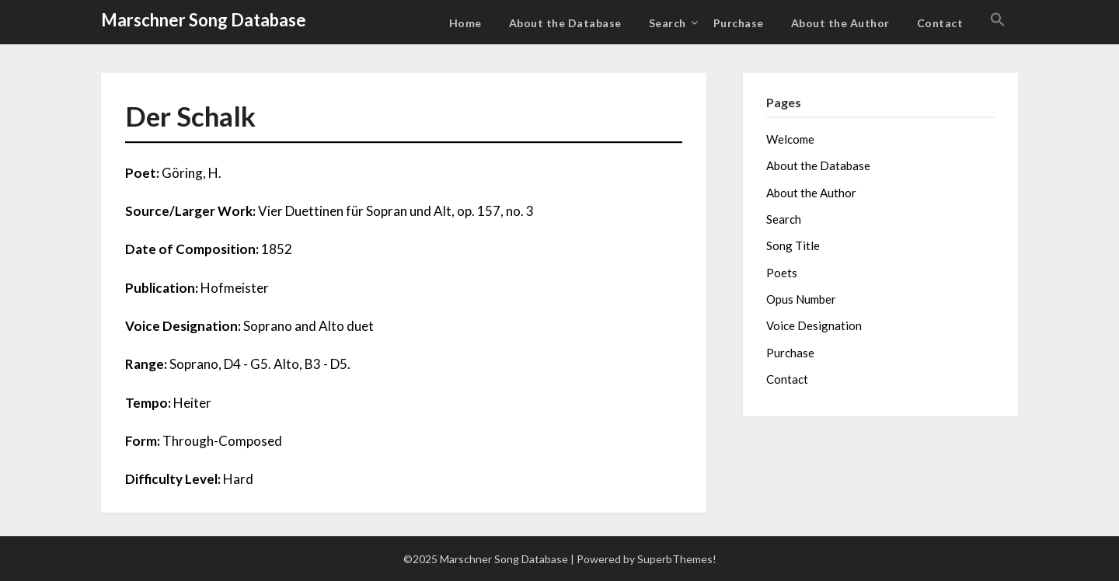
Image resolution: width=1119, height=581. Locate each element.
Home (465, 23)
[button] (998, 20)
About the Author (840, 23)
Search (667, 23)
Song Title (793, 245)
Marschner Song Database (203, 19)
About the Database (565, 23)
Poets (781, 273)
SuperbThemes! (676, 558)
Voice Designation (814, 325)
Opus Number (801, 299)
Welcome (790, 139)
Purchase (738, 23)
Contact (940, 23)
